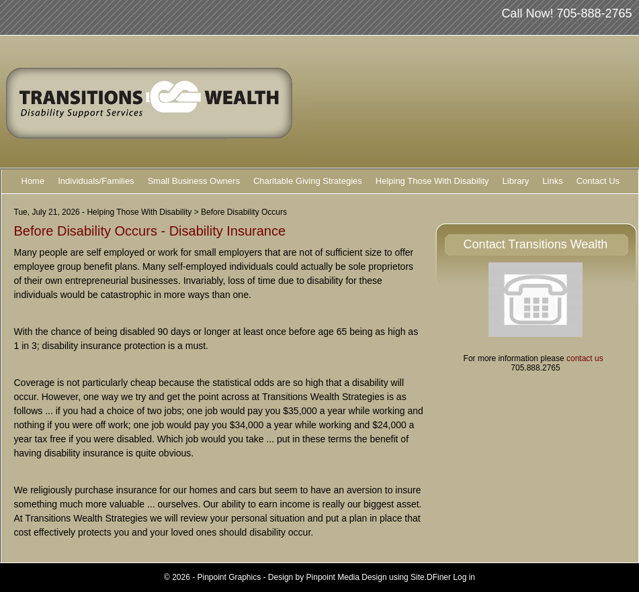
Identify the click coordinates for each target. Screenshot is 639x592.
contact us (584, 358)
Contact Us (598, 181)
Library (516, 181)
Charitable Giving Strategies (307, 181)
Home (33, 181)
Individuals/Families (96, 181)
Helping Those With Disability (432, 181)
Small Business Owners (194, 181)
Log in (464, 577)
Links (552, 181)
